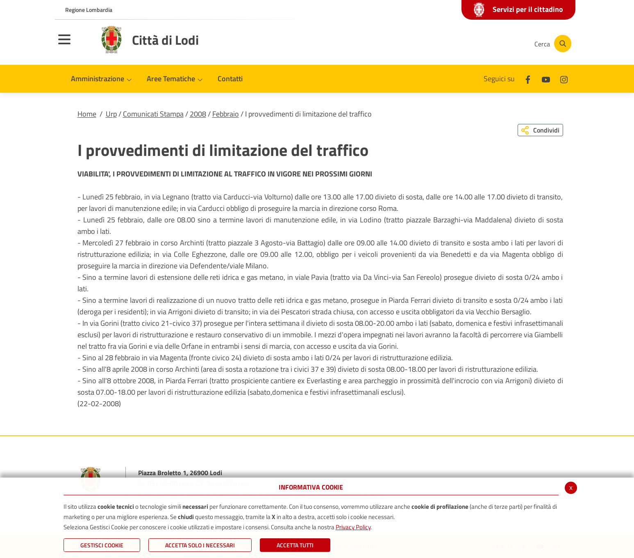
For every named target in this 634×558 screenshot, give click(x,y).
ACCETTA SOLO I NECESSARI (200, 545)
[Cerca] (551, 43)
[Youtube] (470, 43)
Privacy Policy (353, 527)
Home (86, 113)
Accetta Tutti (295, 545)
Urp (111, 113)
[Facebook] (446, 43)
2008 (198, 113)
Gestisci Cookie (101, 545)
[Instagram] (495, 43)
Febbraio (225, 113)
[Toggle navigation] (74, 44)
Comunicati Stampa (153, 113)
